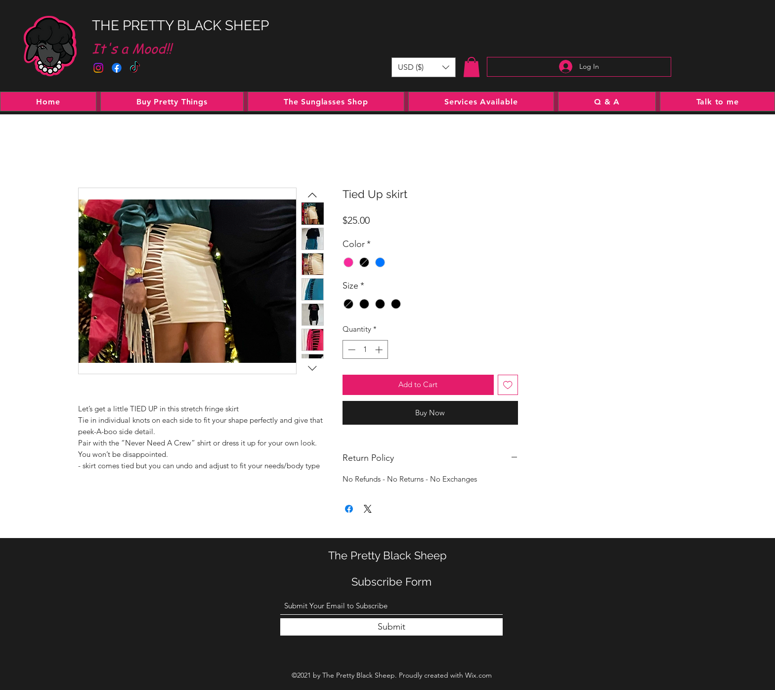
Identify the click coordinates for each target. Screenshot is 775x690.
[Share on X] (368, 509)
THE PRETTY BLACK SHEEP (180, 25)
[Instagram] (98, 67)
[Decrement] (350, 350)
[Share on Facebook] (349, 509)
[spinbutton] (365, 350)
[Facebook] (116, 67)
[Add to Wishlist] (508, 385)
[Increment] (380, 350)
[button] (423, 67)
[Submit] (391, 627)
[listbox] (423, 67)
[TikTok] (135, 67)
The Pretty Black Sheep (387, 555)
